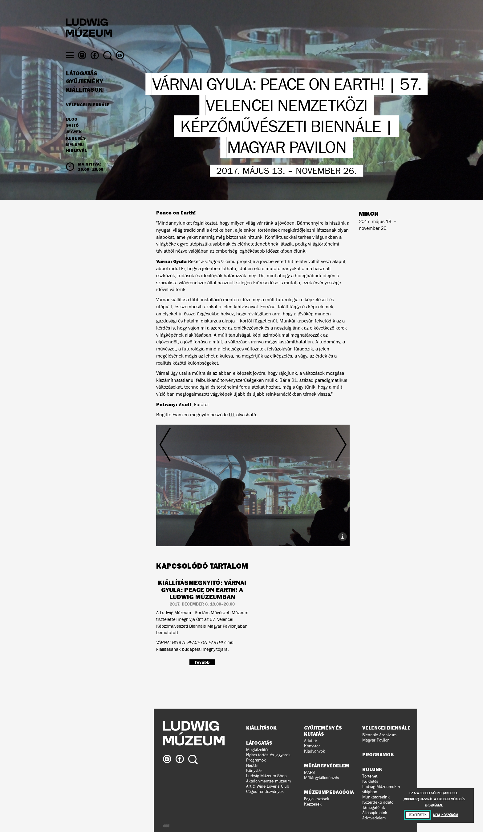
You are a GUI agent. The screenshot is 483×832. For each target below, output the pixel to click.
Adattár (310, 740)
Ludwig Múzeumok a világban (381, 789)
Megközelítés (258, 749)
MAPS (309, 772)
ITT (232, 415)
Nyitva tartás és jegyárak (268, 755)
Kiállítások (84, 101)
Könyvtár (254, 770)
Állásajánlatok (374, 812)
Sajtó (72, 137)
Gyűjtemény (84, 93)
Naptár (252, 765)
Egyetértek (418, 815)
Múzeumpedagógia (329, 792)
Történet (369, 776)
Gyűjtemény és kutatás (323, 731)
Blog (71, 130)
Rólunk (372, 769)
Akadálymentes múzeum (268, 781)
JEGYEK (74, 143)
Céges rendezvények (265, 791)
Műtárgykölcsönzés (321, 777)
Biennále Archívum (379, 735)
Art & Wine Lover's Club (267, 786)
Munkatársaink (376, 797)
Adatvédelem (374, 818)
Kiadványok (314, 751)
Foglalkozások (316, 799)
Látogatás (82, 85)
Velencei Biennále (88, 116)
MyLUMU (75, 156)
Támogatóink (373, 807)
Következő (317, 476)
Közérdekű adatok (379, 802)
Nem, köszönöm (445, 815)
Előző (188, 476)
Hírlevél (76, 162)
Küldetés (370, 781)
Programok (256, 760)
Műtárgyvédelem (326, 765)
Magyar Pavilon (376, 740)
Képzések (313, 804)
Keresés (76, 149)
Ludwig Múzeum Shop (266, 775)
